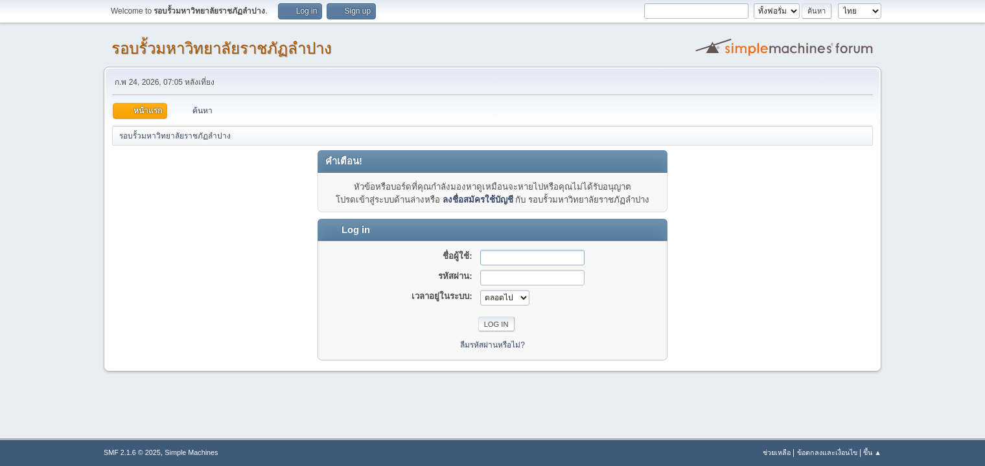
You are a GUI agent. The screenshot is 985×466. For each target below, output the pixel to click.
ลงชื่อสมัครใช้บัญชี (478, 200)
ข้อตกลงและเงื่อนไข (827, 452)
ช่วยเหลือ (777, 452)
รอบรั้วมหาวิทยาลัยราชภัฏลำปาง (221, 48)
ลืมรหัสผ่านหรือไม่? (492, 345)
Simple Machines (191, 452)
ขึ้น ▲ (872, 452)
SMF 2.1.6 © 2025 (132, 452)
